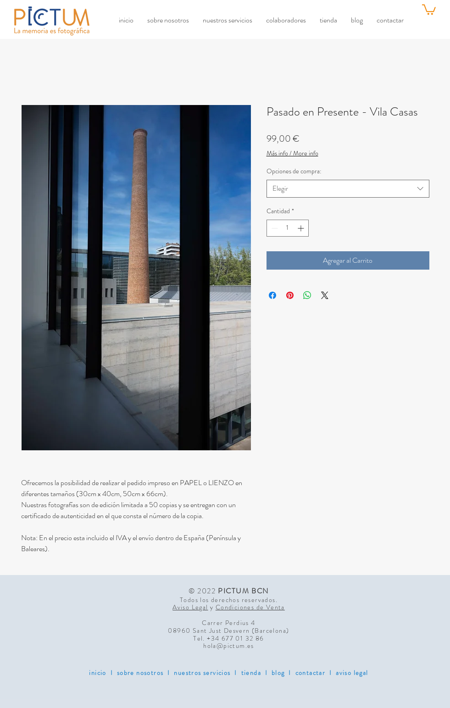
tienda (251, 672)
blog (278, 672)
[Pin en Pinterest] (289, 295)
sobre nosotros (140, 672)
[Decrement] (273, 228)
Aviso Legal (190, 607)
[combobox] (348, 189)
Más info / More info (292, 153)
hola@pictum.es (228, 645)
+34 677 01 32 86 (235, 638)
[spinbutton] (287, 228)
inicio (97, 672)
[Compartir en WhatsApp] (307, 295)
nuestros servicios (202, 672)
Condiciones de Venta (250, 607)
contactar (310, 672)
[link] (429, 9)
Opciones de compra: (294, 171)
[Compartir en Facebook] (272, 295)
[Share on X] (324, 295)
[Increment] (301, 228)
